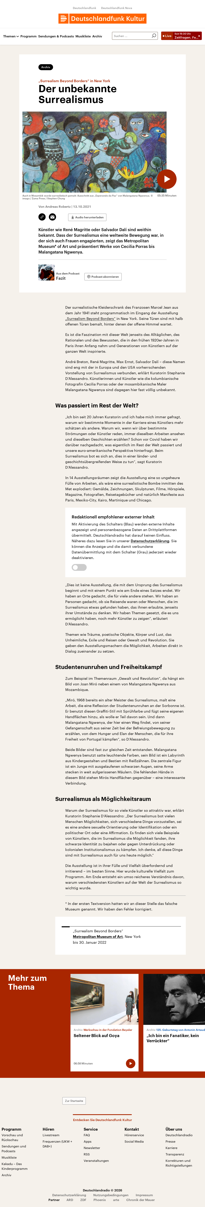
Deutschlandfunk (84, 8)
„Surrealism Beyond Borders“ (90, 318)
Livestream (51, 1135)
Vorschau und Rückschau (12, 1137)
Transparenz (175, 1154)
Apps (87, 1141)
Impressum (144, 1195)
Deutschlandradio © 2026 (102, 1190)
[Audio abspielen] (167, 179)
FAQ (87, 1135)
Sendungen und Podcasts (14, 1148)
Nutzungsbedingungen (111, 1195)
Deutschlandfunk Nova (116, 8)
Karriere (171, 1148)
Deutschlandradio (179, 1135)
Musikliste (83, 36)
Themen (9, 36)
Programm (28, 36)
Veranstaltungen (96, 1160)
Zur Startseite (77, 1100)
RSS (87, 1154)
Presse (170, 1141)
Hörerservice (134, 1135)
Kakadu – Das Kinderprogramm (15, 1166)
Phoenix (99, 1200)
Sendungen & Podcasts (56, 36)
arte (116, 1200)
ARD (69, 1200)
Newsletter (92, 1148)
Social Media (134, 1141)
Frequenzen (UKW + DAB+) (57, 1143)
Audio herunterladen (89, 217)
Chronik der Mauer (140, 1200)
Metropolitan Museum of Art (98, 936)
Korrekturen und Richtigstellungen (179, 1163)
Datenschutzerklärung (150, 541)
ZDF (83, 1200)
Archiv (97, 36)
